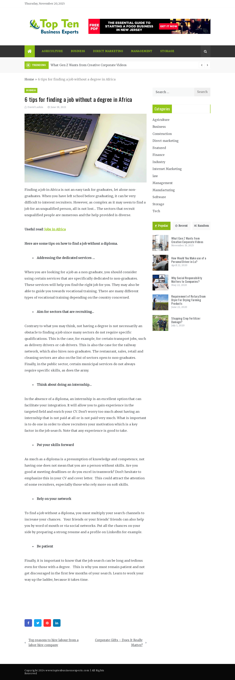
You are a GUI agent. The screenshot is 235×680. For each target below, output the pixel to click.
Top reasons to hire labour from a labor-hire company (53, 642)
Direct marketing (108, 51)
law (155, 176)
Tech (156, 211)
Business (78, 51)
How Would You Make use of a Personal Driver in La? (188, 260)
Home (29, 79)
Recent (181, 225)
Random (201, 225)
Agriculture (52, 51)
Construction (162, 134)
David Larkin (35, 107)
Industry (159, 162)
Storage (167, 51)
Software (159, 197)
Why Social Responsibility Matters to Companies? (186, 280)
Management (141, 51)
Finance (159, 155)
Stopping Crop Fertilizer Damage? (185, 320)
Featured (159, 148)
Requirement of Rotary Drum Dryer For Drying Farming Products (188, 300)
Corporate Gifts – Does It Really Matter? (119, 642)
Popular (161, 225)
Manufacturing (164, 190)
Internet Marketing (167, 169)
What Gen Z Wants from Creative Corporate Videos (89, 65)
